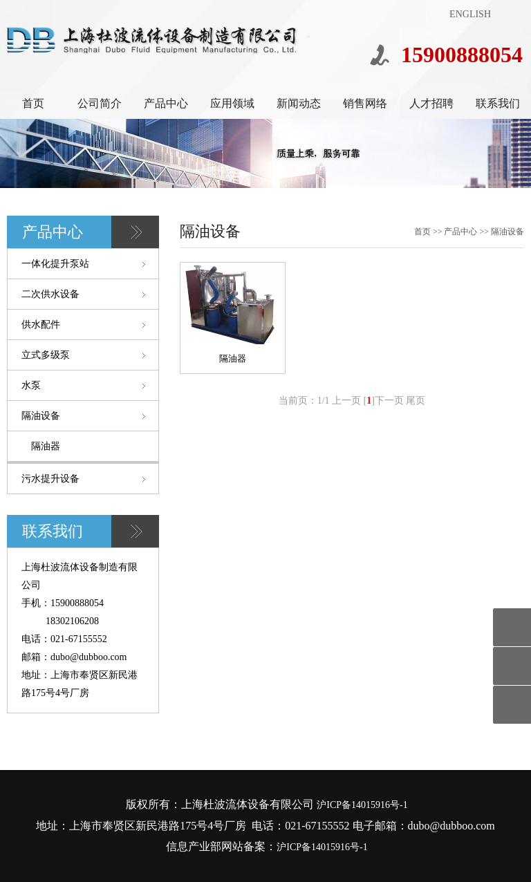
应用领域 (232, 103)
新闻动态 (299, 103)
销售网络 (365, 103)
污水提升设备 (50, 478)
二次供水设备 (50, 294)
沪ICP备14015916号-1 (362, 805)
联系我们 (498, 103)
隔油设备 (40, 416)
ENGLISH (470, 14)
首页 (33, 103)
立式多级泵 (45, 355)
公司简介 (99, 103)
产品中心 (166, 103)
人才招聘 (431, 103)
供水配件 (40, 324)
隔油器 (45, 446)
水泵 (31, 385)
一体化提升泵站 (55, 264)
